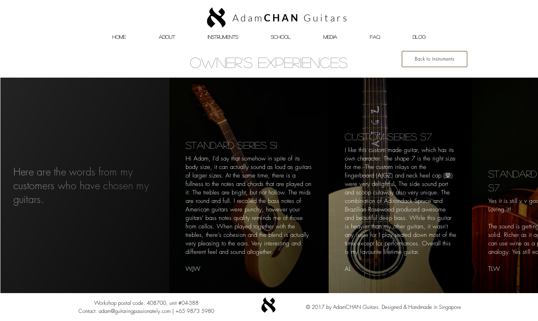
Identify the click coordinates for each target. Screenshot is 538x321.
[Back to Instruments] (434, 59)
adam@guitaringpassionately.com (135, 311)
